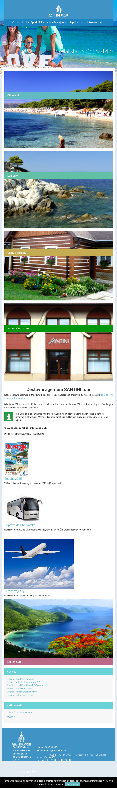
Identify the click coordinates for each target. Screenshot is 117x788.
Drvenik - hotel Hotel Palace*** (22, 691)
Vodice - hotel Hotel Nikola (20, 688)
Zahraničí (25, 776)
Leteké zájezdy (14, 591)
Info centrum (95, 22)
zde (24, 420)
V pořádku (73, 784)
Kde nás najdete (56, 22)
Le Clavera (101, 754)
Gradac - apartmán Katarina (20, 679)
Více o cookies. (55, 784)
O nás (15, 22)
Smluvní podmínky (33, 22)
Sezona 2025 (13, 478)
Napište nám (76, 22)
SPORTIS (11, 717)
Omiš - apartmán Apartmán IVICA (23, 682)
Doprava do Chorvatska (19, 525)
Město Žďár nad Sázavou (19, 712)
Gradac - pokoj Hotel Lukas (20, 695)
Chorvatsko (27, 772)
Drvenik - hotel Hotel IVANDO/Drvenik (25, 685)
